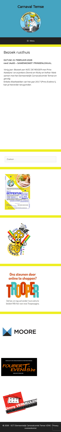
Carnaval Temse (30, 7)
